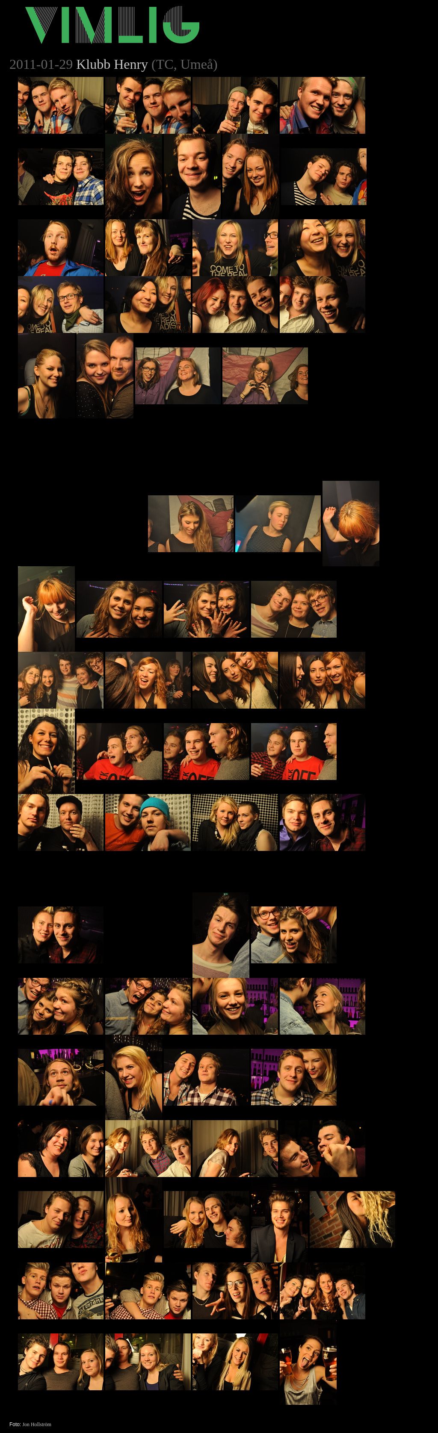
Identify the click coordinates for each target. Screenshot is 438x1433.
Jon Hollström (36, 1424)
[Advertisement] (82, 471)
